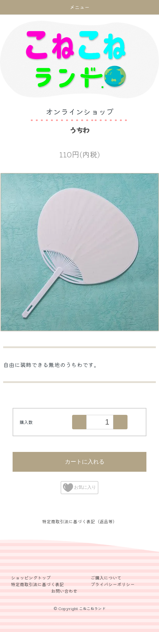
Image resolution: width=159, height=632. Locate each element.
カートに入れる (79, 461)
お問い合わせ (64, 591)
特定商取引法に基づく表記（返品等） (79, 521)
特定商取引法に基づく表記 (37, 584)
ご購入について (106, 577)
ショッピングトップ (31, 577)
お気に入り (79, 487)
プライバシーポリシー (113, 584)
